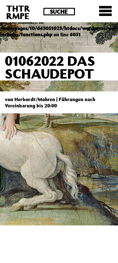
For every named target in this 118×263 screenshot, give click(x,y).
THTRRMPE (18, 12)
